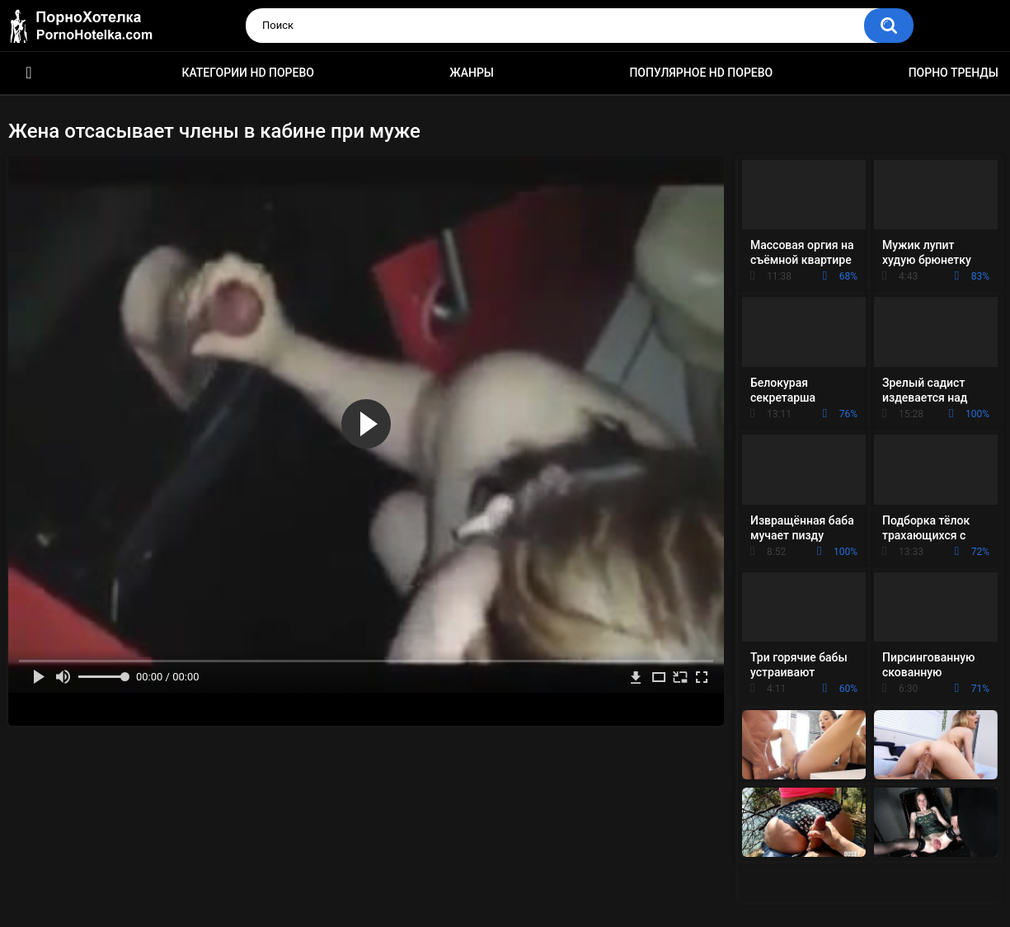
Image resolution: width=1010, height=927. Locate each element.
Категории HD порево (247, 72)
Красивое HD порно (28, 73)
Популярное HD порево (701, 72)
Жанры (471, 72)
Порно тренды (953, 72)
